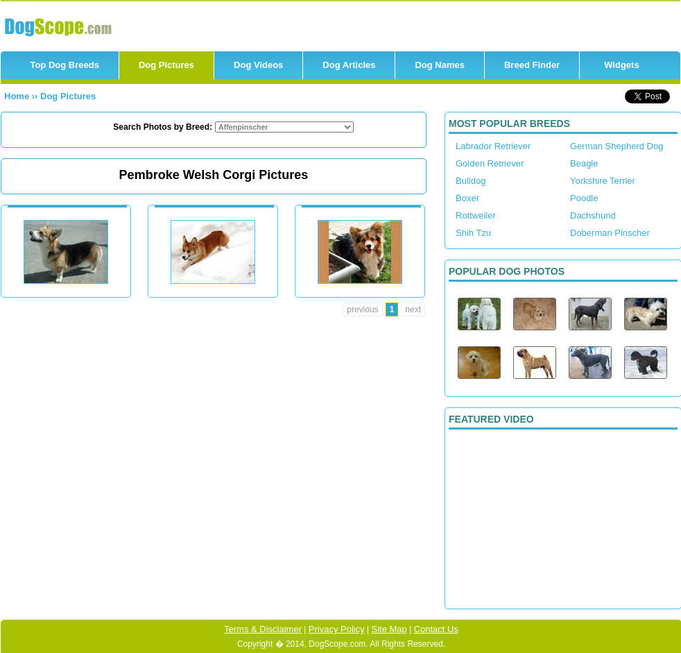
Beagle (584, 163)
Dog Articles (348, 65)
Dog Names (440, 65)
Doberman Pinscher (610, 233)
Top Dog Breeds (64, 65)
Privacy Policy (337, 629)
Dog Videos (258, 65)
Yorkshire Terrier (602, 181)
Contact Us (436, 629)
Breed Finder (532, 65)
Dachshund (593, 215)
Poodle (584, 198)
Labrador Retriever (493, 146)
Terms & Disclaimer (263, 629)
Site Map (389, 629)
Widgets (621, 65)
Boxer (467, 198)
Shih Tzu (473, 233)
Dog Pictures (166, 65)
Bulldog (470, 181)
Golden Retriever (490, 163)
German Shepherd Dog (616, 146)
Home (18, 96)
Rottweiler (476, 215)
